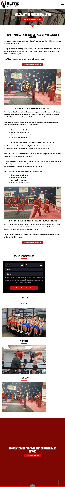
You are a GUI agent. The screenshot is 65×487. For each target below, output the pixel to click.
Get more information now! (32, 64)
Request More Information (32, 19)
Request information (32, 455)
